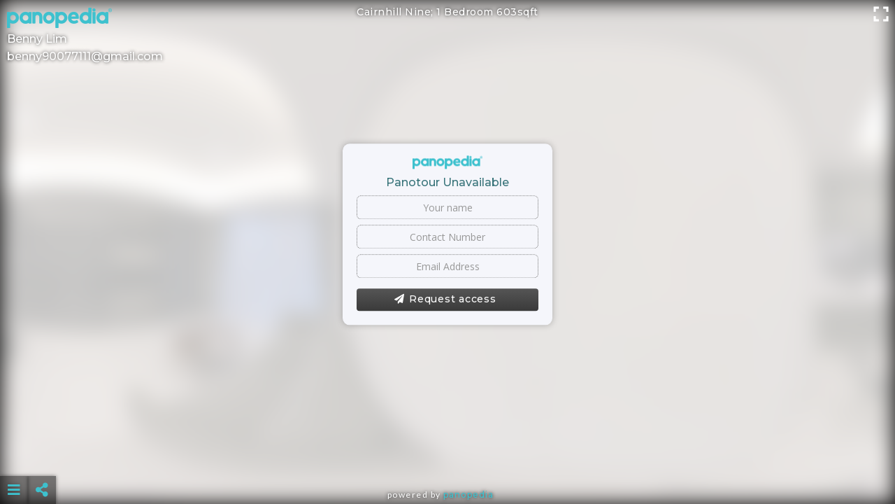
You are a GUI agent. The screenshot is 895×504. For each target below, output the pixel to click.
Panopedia (468, 494)
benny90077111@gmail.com (85, 56)
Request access (445, 299)
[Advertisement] (447, 455)
